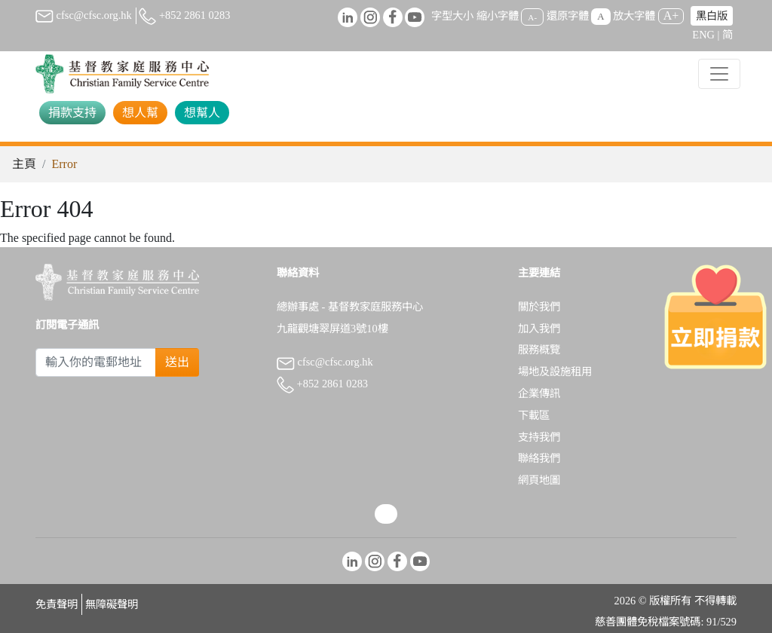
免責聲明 (56, 604)
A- (532, 16)
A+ (671, 15)
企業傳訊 (539, 393)
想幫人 (202, 112)
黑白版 (712, 16)
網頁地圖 (539, 480)
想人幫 (140, 112)
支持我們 (539, 437)
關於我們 (539, 307)
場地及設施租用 (555, 371)
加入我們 (539, 329)
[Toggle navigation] (719, 74)
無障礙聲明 (111, 604)
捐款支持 (72, 112)
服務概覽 (539, 350)
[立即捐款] (715, 316)
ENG (703, 35)
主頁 (24, 163)
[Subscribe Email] (95, 362)
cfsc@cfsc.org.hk (83, 15)
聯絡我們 (539, 458)
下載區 (534, 415)
